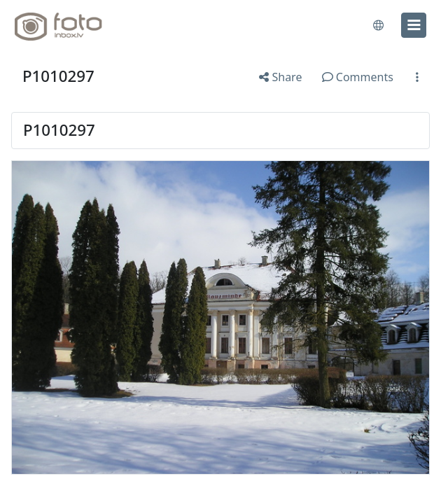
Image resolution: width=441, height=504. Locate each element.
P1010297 (58, 76)
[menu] (413, 25)
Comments (357, 77)
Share (280, 77)
